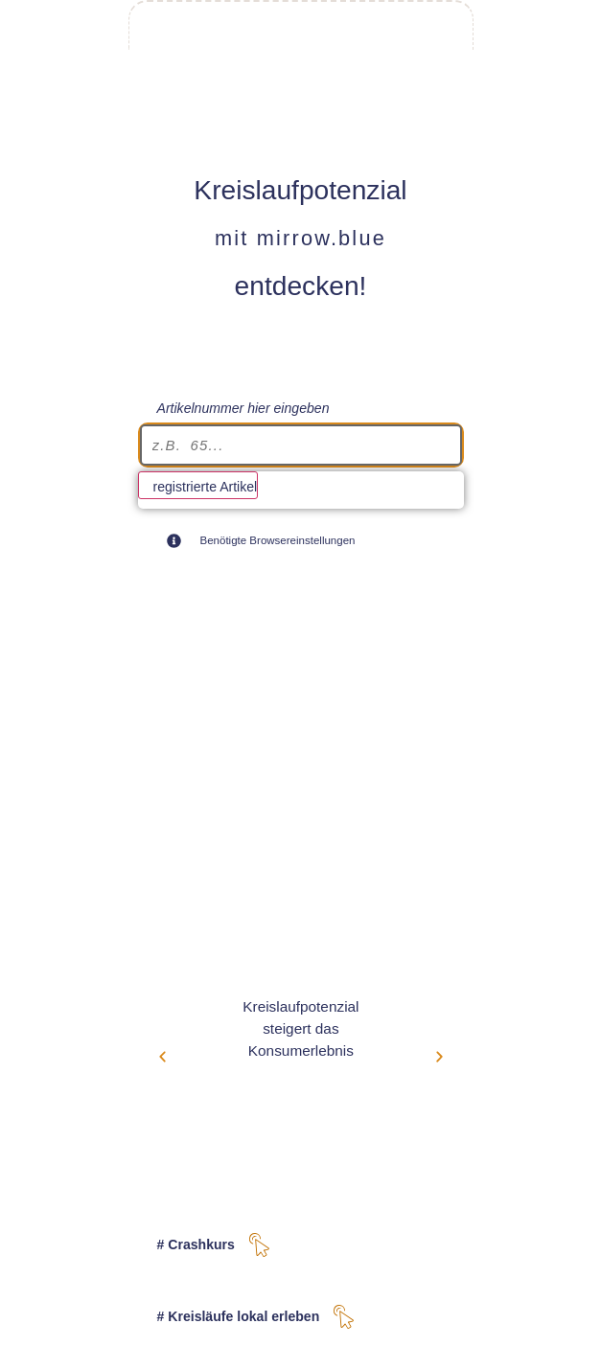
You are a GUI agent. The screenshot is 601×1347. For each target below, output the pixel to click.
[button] (162, 1056)
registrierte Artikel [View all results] (205, 486)
